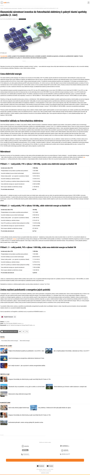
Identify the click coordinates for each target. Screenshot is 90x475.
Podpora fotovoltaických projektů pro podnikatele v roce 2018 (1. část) (26, 351)
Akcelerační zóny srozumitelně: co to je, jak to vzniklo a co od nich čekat (26, 386)
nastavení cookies (45, 472)
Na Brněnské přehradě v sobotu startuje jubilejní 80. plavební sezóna (25, 422)
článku (14, 238)
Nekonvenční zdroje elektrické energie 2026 (19, 394)
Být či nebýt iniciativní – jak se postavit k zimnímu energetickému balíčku (26, 365)
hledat (27, 331)
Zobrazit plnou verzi (45, 460)
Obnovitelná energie (25, 340)
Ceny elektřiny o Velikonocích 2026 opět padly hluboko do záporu (54, 407)
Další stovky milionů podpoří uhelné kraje (18, 407)
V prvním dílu (3, 56)
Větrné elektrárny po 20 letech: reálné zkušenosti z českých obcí (70, 386)
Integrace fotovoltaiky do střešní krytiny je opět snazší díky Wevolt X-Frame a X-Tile (29, 379)
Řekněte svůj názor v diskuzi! (10, 331)
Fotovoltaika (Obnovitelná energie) (9, 340)
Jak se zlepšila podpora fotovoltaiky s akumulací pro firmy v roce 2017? (71, 351)
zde (84, 157)
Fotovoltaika (20, 8)
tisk (20, 331)
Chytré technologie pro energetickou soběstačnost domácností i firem (26, 358)
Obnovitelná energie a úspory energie (10, 8)
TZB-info (1, 8)
